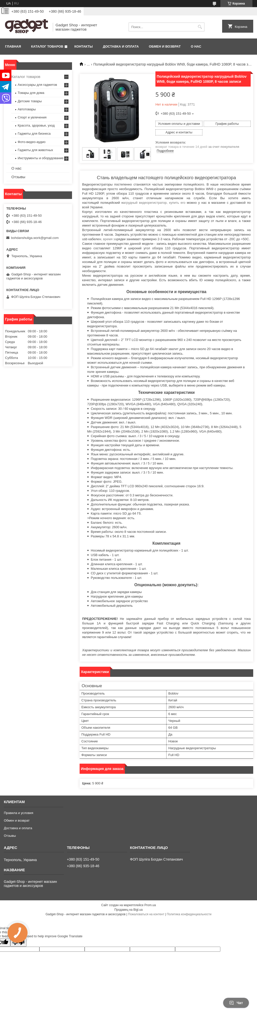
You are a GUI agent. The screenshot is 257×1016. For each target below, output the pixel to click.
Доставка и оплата (121, 46)
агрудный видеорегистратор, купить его (155, 203)
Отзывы (18, 177)
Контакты (83, 46)
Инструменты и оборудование (40, 158)
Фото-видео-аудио (31, 142)
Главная (13, 46)
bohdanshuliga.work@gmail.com (35, 238)
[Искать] (200, 27)
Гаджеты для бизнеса (34, 133)
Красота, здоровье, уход (36, 125)
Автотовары (27, 109)
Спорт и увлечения (32, 117)
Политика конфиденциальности (189, 914)
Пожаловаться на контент (146, 914)
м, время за (108, 239)
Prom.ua (150, 905)
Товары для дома (31, 93)
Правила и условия (18, 813)
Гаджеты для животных (35, 150)
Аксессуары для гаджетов (37, 85)
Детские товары (30, 101)
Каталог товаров (47, 46)
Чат (236, 1003)
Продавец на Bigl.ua (128, 909)
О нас (196, 46)
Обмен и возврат (165, 46)
